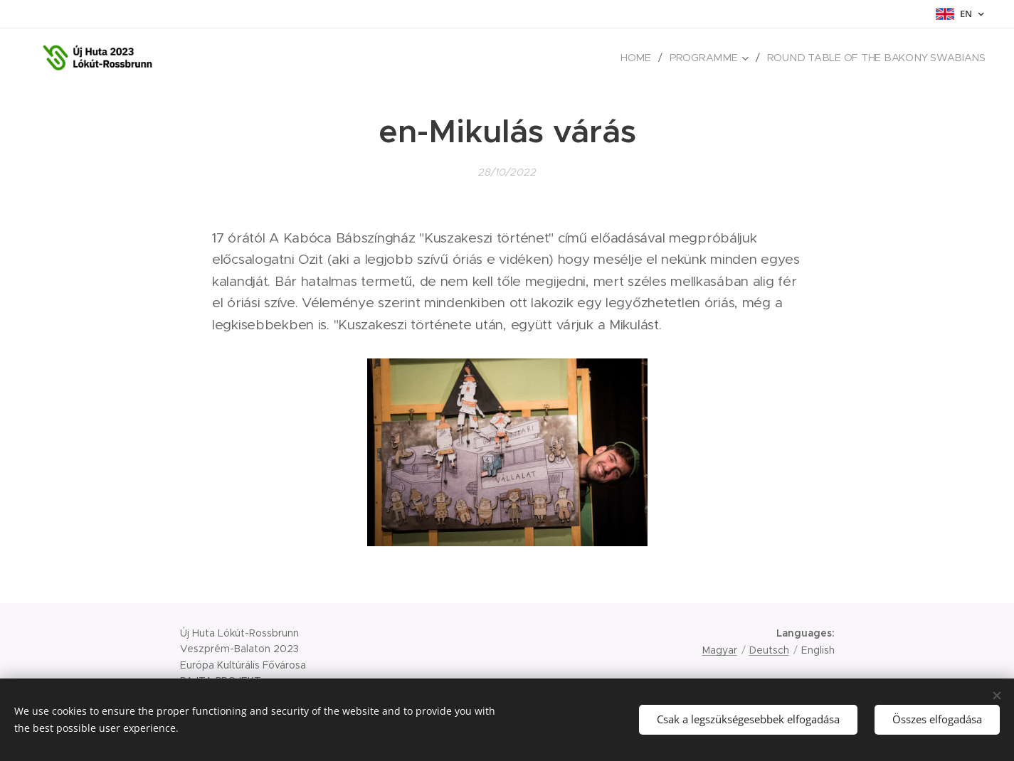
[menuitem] (647, 57)
